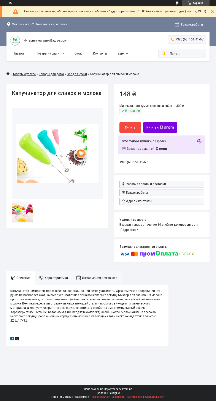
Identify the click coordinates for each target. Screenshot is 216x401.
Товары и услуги (47, 53)
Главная (19, 53)
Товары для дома (51, 74)
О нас (78, 53)
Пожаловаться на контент (108, 396)
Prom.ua (127, 389)
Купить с (160, 127)
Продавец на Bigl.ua (108, 393)
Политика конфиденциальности (145, 396)
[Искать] (164, 53)
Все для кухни (77, 74)
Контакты (100, 53)
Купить (130, 127)
